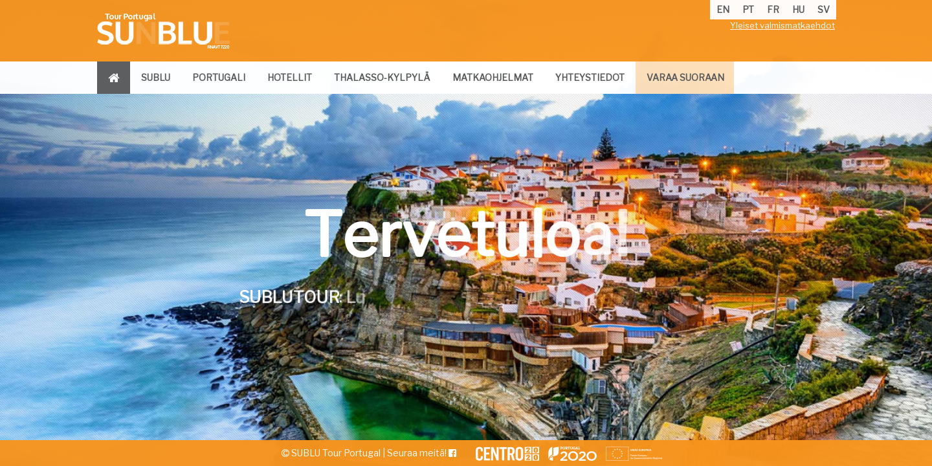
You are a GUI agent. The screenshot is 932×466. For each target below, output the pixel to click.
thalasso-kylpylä (382, 77)
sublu (155, 77)
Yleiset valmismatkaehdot (782, 25)
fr (773, 9)
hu (798, 9)
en (722, 9)
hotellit (289, 77)
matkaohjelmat (492, 77)
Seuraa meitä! (421, 452)
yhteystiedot (590, 77)
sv (823, 9)
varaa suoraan (685, 77)
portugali (218, 77)
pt (748, 9)
